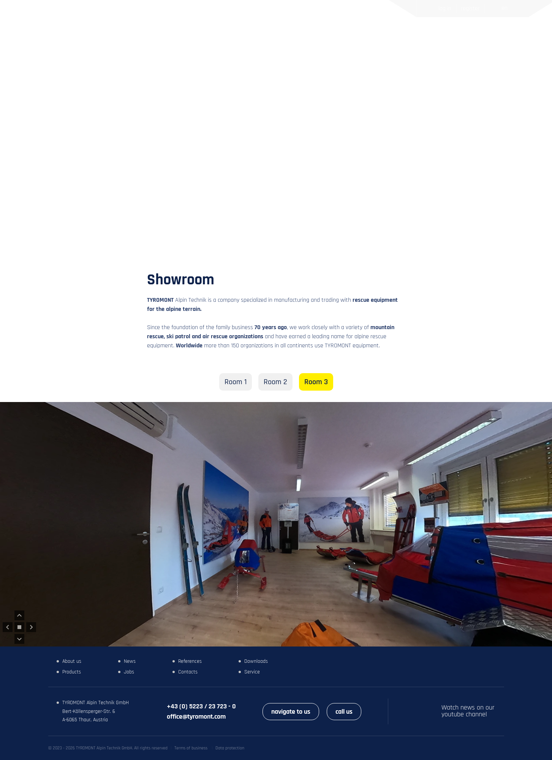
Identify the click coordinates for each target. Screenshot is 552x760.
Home (209, 36)
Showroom (358, 36)
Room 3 (316, 382)
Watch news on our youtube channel (468, 711)
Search (488, 37)
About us (71, 661)
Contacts (399, 36)
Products (243, 36)
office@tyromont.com (196, 716)
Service (252, 672)
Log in (444, 9)
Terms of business (190, 748)
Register (470, 9)
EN (504, 8)
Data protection (229, 748)
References (313, 36)
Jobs (129, 672)
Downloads (256, 661)
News (276, 36)
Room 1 (236, 382)
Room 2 (275, 382)
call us (344, 711)
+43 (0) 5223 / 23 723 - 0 (201, 706)
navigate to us (290, 711)
